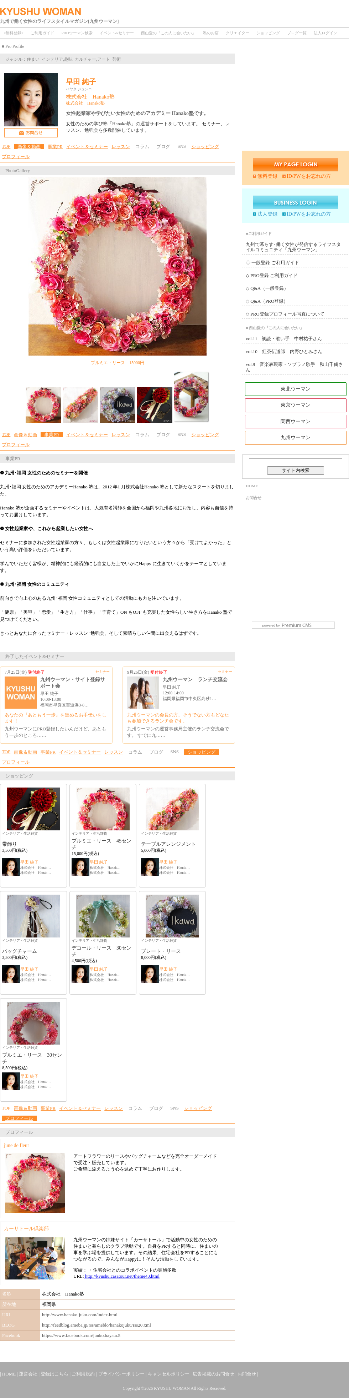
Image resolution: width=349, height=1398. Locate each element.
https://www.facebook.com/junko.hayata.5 (81, 1335)
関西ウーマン (296, 421)
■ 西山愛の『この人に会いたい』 (275, 328)
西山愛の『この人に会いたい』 (168, 33)
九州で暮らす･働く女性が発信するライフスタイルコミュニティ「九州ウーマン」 (293, 247)
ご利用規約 (84, 1374)
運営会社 (28, 1374)
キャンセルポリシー (169, 1374)
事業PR (55, 146)
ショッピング (268, 33)
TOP (6, 146)
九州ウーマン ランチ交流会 (195, 679)
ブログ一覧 (297, 33)
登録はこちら (55, 1374)
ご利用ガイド (42, 33)
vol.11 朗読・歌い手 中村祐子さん (284, 338)
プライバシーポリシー (122, 1374)
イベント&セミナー (117, 33)
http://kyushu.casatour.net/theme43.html (122, 1276)
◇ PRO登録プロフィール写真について (285, 314)
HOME (252, 486)
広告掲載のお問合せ (214, 1374)
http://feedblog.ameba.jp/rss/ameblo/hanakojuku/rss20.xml (96, 1325)
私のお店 (211, 33)
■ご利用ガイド (259, 233)
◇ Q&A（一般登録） (267, 288)
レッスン (120, 146)
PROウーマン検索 (76, 33)
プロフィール (16, 156)
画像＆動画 (29, 146)
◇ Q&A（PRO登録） (267, 301)
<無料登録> (14, 33)
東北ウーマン (296, 389)
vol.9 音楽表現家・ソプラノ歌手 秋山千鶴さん (294, 367)
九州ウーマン (296, 437)
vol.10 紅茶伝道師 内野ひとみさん (284, 351)
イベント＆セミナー (87, 146)
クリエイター (237, 33)
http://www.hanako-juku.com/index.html (80, 1314)
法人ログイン (325, 33)
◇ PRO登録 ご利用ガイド (272, 275)
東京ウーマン (296, 405)
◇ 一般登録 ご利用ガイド (272, 262)
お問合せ (253, 498)
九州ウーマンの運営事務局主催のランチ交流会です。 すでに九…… (178, 732)
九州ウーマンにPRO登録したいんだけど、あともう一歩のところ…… (55, 732)
